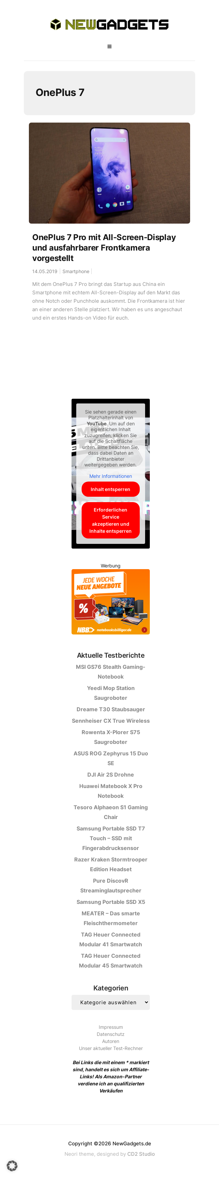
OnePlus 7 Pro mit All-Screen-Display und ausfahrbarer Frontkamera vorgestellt (104, 247)
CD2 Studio (141, 1154)
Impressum (111, 1027)
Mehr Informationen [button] (110, 476)
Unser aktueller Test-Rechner (111, 1048)
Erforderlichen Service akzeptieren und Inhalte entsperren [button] (111, 520)
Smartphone (75, 271)
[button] (12, 1166)
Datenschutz (111, 1034)
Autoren (110, 1041)
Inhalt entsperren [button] (111, 489)
